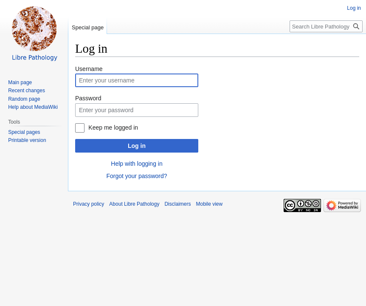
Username (89, 68)
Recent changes (26, 91)
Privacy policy (88, 204)
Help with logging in (136, 163)
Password (88, 98)
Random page (24, 99)
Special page (88, 27)
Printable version (27, 140)
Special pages (24, 132)
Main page (20, 82)
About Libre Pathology (134, 204)
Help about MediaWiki (33, 107)
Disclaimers (177, 204)
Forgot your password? (136, 176)
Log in (137, 145)
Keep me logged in (113, 127)
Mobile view (209, 204)
